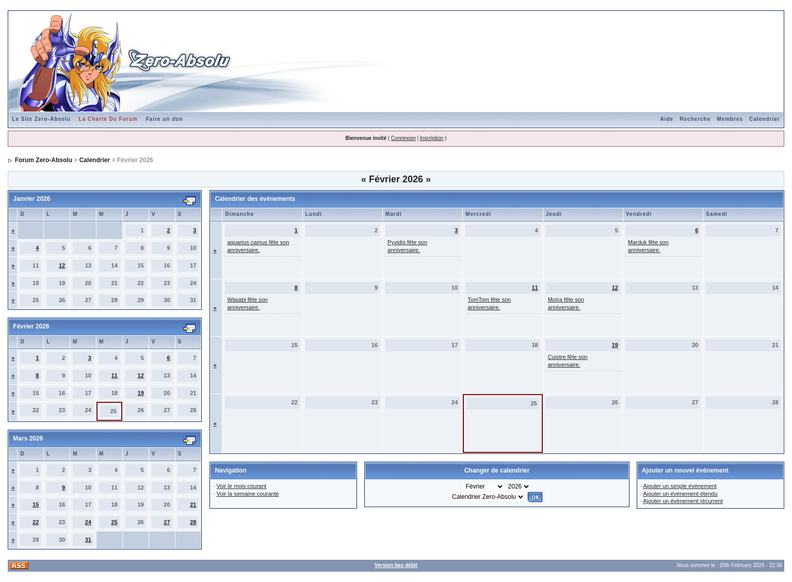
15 (36, 504)
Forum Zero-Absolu (43, 160)
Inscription (432, 138)
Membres (730, 119)
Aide (666, 119)
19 (141, 393)
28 (193, 522)
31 (88, 540)
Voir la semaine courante (248, 494)
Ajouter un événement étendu (680, 494)
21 (193, 504)
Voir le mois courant (242, 486)
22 (36, 522)
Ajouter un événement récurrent (683, 501)
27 (167, 522)
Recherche (695, 119)
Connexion (403, 138)
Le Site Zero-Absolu (41, 119)
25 (114, 522)
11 (114, 375)
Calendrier (764, 119)
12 (62, 265)
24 (88, 522)
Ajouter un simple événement (679, 486)
